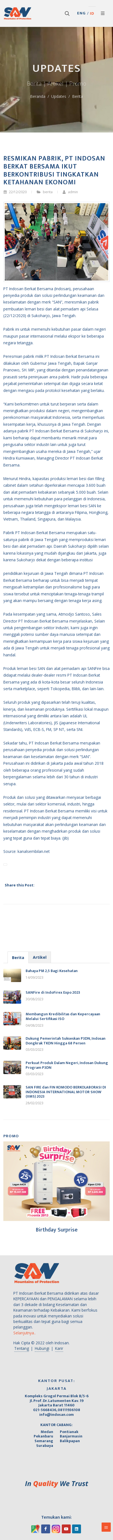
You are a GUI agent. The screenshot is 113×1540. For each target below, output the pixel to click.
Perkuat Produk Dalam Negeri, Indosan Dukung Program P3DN (67, 1065)
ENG (81, 13)
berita (48, 192)
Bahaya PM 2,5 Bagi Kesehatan (52, 971)
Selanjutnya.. (24, 1332)
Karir (59, 1348)
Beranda (37, 96)
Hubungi (42, 1348)
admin (70, 192)
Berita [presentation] (18, 957)
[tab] (18, 957)
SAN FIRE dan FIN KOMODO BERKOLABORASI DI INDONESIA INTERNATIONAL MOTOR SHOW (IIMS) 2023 (66, 1092)
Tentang (21, 1348)
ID (92, 13)
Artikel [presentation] (39, 957)
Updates (58, 96)
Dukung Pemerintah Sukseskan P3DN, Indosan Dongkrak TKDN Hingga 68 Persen (65, 1040)
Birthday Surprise (57, 1230)
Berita (77, 96)
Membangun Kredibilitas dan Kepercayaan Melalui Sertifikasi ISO (63, 1016)
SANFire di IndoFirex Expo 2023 (53, 992)
